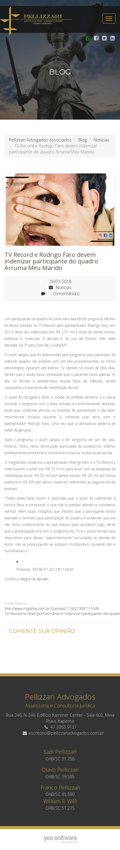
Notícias (101, 140)
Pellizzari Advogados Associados (40, 140)
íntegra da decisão (33, 579)
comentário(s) (60, 293)
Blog (82, 140)
